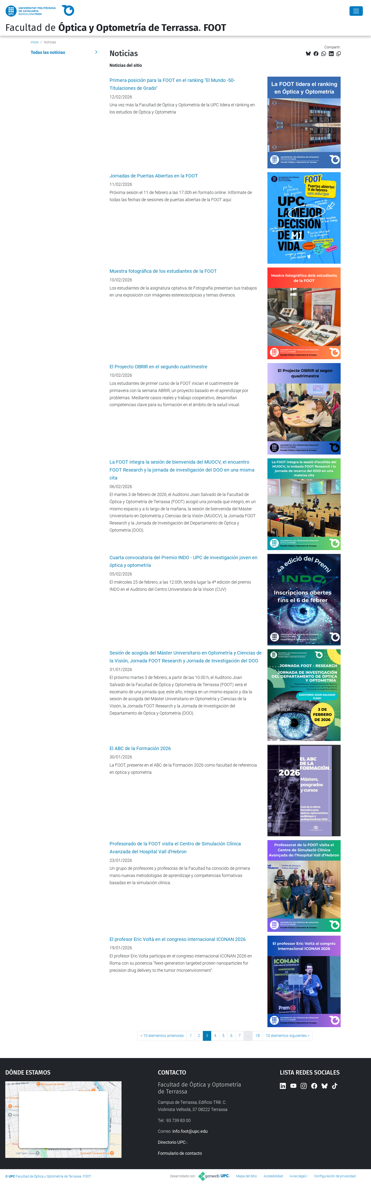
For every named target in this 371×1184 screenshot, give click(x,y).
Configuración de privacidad (335, 1176)
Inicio (35, 42)
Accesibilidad (273, 1176)
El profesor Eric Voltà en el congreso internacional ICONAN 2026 (178, 939)
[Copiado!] (339, 54)
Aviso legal (297, 1176)
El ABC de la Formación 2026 (140, 748)
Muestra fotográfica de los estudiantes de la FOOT (163, 271)
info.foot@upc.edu (190, 1131)
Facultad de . (115, 28)
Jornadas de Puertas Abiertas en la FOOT (154, 176)
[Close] (356, 11)
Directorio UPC (172, 1142)
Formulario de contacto (180, 1153)
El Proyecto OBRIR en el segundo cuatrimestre (158, 367)
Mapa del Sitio (246, 1176)
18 (257, 1035)
